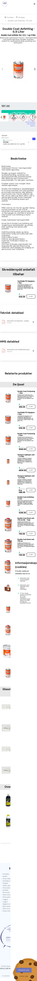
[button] (34, 69)
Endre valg (26, 976)
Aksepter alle (11, 976)
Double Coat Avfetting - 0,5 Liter (20, 21)
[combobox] (16, 142)
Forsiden (9, 17)
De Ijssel (20, 17)
